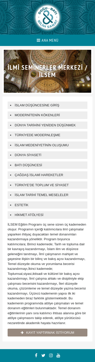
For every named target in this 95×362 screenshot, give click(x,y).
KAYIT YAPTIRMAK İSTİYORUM (47, 332)
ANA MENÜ (48, 40)
